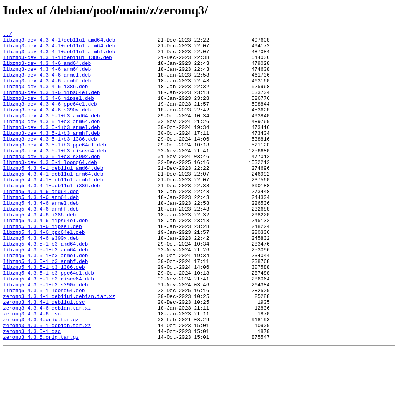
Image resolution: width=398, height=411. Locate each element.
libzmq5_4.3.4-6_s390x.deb (41, 279)
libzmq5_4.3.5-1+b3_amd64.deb (45, 286)
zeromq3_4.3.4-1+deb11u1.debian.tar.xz (59, 349)
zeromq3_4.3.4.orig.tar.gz (41, 377)
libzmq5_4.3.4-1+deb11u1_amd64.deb (53, 195)
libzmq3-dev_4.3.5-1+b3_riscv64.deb (54, 174)
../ (7, 34)
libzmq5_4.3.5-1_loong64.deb (44, 342)
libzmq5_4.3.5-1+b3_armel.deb (45, 300)
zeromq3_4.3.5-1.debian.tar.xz (47, 384)
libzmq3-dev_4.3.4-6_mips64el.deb (51, 104)
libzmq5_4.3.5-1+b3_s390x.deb (45, 335)
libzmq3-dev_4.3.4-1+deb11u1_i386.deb (57, 62)
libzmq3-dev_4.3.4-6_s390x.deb (47, 125)
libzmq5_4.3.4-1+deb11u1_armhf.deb (53, 209)
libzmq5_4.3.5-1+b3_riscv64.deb (48, 328)
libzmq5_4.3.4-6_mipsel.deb (42, 265)
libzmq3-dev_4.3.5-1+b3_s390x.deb (51, 181)
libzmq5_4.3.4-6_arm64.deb (41, 230)
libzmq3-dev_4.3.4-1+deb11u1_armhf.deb (59, 55)
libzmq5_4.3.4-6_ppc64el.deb (44, 272)
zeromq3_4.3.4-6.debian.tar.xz (47, 363)
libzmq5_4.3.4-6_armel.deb (41, 237)
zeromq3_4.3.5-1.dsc (32, 391)
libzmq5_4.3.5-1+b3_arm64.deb (45, 293)
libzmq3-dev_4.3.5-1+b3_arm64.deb (51, 139)
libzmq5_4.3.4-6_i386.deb (39, 251)
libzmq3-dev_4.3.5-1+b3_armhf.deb (51, 153)
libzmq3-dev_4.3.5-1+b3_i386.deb (50, 160)
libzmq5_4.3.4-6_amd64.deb (41, 223)
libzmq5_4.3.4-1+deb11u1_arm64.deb (53, 202)
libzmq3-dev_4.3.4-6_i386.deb (45, 97)
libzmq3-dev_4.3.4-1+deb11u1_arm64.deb (59, 48)
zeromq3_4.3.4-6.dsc (32, 370)
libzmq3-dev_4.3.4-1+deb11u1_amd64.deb (59, 41)
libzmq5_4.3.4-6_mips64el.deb (45, 258)
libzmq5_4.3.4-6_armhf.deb (41, 244)
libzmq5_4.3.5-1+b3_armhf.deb (45, 307)
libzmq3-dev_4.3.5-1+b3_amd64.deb (51, 132)
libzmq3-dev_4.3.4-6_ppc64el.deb (50, 118)
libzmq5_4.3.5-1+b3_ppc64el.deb (48, 321)
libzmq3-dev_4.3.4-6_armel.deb (47, 83)
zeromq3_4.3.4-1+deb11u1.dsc (44, 356)
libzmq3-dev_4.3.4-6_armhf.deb (47, 90)
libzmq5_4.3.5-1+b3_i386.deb (44, 314)
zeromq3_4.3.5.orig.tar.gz (41, 398)
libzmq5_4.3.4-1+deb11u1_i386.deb (51, 216)
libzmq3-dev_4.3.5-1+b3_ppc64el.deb (54, 167)
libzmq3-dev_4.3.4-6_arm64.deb (47, 76)
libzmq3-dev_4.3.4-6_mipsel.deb (48, 111)
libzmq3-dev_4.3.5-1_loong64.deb (50, 188)
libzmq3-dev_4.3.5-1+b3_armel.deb (51, 146)
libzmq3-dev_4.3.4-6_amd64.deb (47, 69)
